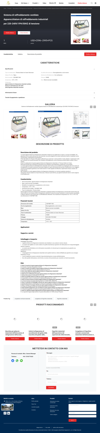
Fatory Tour (33, 404)
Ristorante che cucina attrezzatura (54, 411)
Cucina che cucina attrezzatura (53, 406)
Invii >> (72, 420)
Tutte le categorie (53, 414)
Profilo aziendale (34, 401)
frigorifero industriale (62, 298)
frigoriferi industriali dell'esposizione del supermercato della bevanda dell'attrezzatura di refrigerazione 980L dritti (61, 334)
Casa (5, 8)
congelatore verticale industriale (22, 298)
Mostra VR (52, 3)
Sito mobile (48, 427)
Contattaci (51, 387)
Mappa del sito (40, 427)
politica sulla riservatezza (58, 427)
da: (47, 371)
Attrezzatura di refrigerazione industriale (22, 8)
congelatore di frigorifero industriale (43, 298)
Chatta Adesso (10, 33)
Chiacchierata (24, 33)
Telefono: (49, 379)
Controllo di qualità (35, 407)
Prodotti (9, 8)
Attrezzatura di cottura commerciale (54, 402)
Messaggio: (49, 353)
